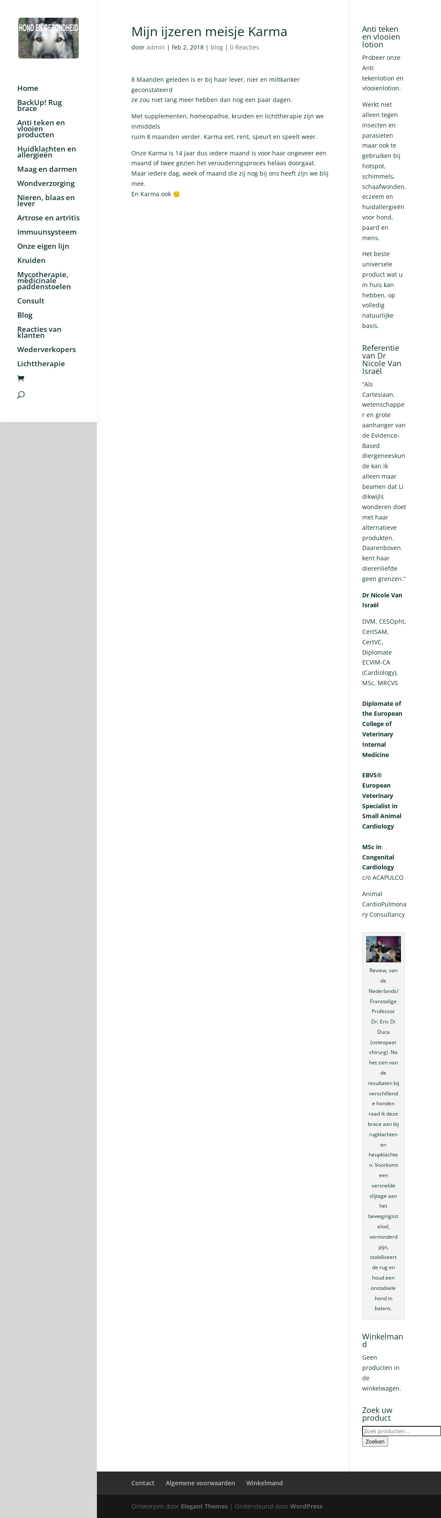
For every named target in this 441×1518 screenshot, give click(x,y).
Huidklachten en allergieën (46, 153)
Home (27, 89)
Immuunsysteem (47, 233)
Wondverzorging (46, 184)
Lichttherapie (41, 364)
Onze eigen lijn (43, 247)
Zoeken (375, 1441)
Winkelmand (264, 1483)
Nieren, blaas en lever (46, 201)
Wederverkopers (46, 350)
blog (217, 47)
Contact (143, 1483)
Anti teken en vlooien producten (41, 129)
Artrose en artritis (48, 219)
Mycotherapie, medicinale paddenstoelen (44, 281)
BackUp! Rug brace (39, 106)
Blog (24, 316)
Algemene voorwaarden (200, 1483)
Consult (30, 302)
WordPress (306, 1506)
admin (155, 47)
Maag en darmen (47, 170)
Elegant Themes (204, 1506)
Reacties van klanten (39, 333)
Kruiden (31, 261)
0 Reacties (244, 47)
